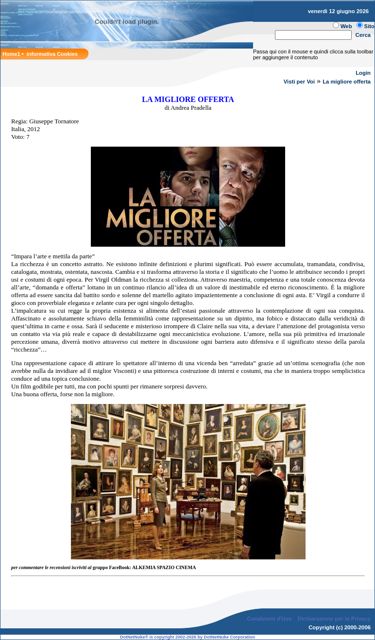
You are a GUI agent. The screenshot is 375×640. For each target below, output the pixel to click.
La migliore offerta (347, 81)
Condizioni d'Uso (269, 619)
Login (363, 73)
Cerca (363, 35)
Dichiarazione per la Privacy (334, 619)
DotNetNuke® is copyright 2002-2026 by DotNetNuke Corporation (187, 637)
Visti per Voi (299, 81)
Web (346, 26)
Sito (369, 26)
